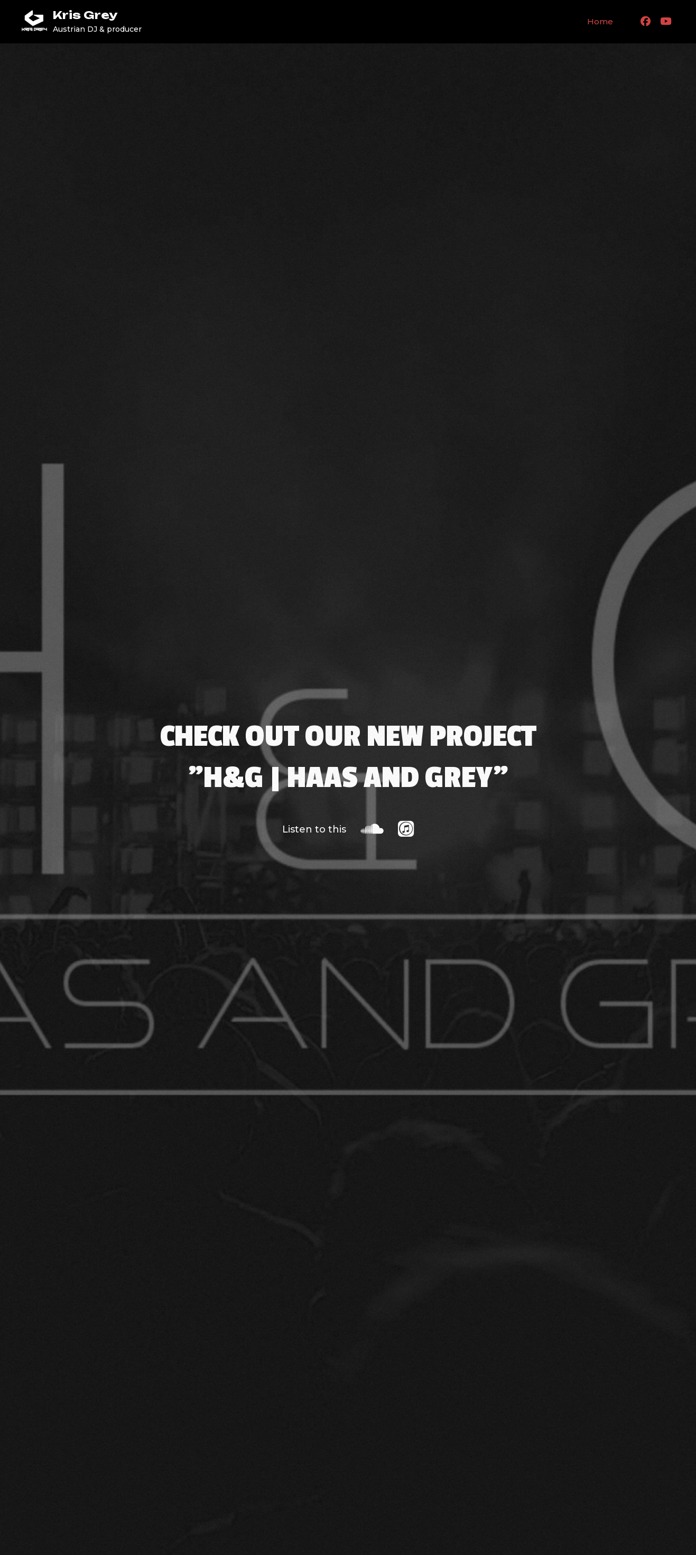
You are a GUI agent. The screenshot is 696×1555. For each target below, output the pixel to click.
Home (600, 21)
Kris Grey (85, 15)
